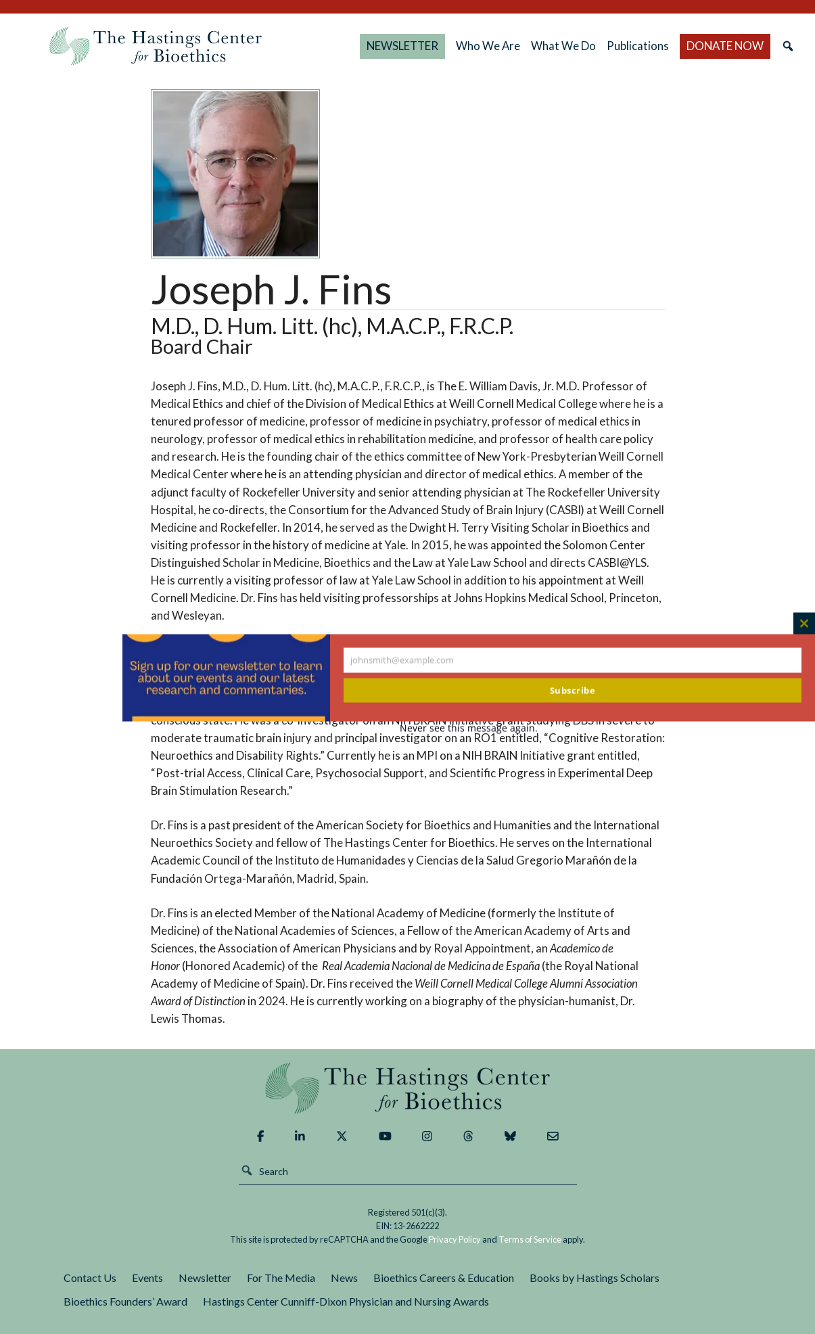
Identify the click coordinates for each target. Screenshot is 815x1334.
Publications (638, 46)
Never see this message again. (469, 728)
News (344, 1277)
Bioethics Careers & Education (443, 1277)
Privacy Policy (455, 1239)
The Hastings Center (407, 1088)
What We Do (563, 46)
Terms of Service (529, 1239)
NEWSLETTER (402, 46)
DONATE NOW (725, 46)
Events (147, 1277)
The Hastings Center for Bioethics (155, 46)
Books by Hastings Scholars (594, 1277)
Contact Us (90, 1277)
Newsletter (205, 1277)
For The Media (281, 1277)
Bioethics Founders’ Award (125, 1301)
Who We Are (488, 46)
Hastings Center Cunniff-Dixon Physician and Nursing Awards (346, 1301)
